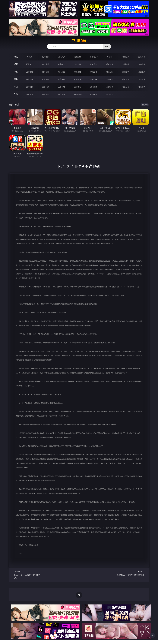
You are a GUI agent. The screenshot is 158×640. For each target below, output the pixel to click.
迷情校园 (93, 87)
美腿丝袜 (93, 79)
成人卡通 (61, 72)
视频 (16, 64)
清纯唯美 (109, 79)
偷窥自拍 (29, 79)
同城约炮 (29, 94)
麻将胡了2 (94, 57)
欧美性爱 (77, 72)
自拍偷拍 (45, 64)
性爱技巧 (141, 87)
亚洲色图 (45, 79)
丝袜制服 (109, 64)
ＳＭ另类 (141, 64)
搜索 (107, 46)
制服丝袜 (93, 72)
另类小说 (109, 87)
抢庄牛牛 (141, 57)
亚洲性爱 (29, 72)
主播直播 (125, 64)
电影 (16, 71)
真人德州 (45, 57)
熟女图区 (125, 79)
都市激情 (29, 87)
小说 (16, 86)
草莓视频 (61, 94)
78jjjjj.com (79, 41)
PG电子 (29, 57)
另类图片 (141, 79)
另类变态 (141, 72)
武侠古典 (77, 87)
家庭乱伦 (45, 87)
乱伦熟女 (125, 72)
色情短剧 (109, 94)
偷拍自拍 (45, 72)
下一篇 (129, 573)
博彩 (16, 56)
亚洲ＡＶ (29, 64)
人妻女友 (61, 87)
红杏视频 (93, 94)
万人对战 (61, 57)
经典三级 (109, 72)
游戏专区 (77, 57)
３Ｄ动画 (77, 64)
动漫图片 (77, 79)
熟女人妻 (93, 64)
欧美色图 (61, 79)
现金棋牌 (125, 57)
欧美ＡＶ (61, 64)
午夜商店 (45, 94)
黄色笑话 (125, 87)
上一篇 (28, 575)
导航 (16, 94)
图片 (16, 79)
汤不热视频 (77, 94)
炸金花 (109, 57)
